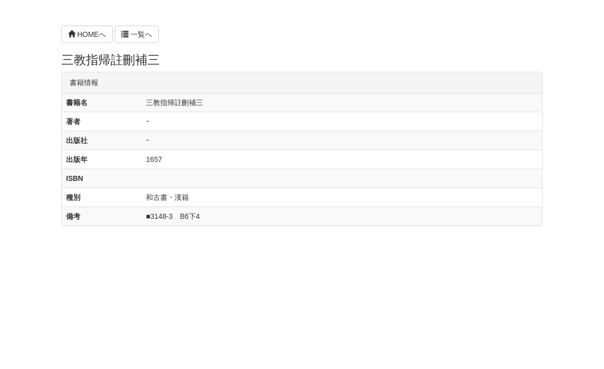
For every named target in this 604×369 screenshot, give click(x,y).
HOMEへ (87, 34)
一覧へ (136, 34)
